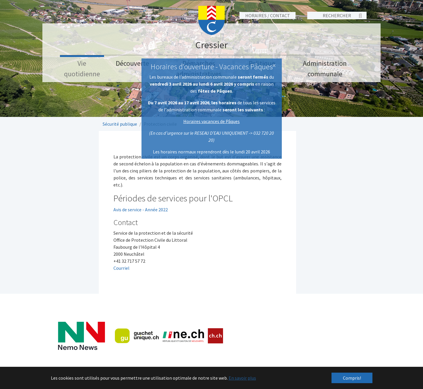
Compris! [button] (352, 378)
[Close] (274, 65)
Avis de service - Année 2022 (140, 209)
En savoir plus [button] (242, 378)
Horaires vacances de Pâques (211, 121)
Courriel (121, 268)
